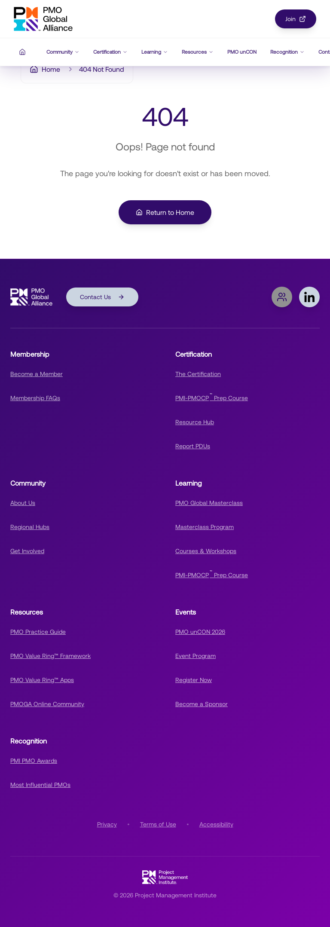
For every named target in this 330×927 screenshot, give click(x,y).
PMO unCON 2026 (200, 631)
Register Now (193, 679)
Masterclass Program (204, 526)
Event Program (195, 655)
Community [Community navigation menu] (62, 52)
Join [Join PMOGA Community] (295, 18)
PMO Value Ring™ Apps (42, 679)
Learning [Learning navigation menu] (154, 52)
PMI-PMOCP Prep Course (211, 396)
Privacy (107, 824)
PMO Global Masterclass (209, 502)
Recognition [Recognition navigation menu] (287, 52)
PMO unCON (242, 52)
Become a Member (36, 373)
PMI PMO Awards (33, 760)
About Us (22, 502)
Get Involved (27, 551)
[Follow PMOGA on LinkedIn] (309, 297)
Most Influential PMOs (40, 784)
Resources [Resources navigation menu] (198, 52)
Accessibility (216, 824)
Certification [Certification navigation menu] (110, 52)
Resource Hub (194, 422)
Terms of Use (158, 824)
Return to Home (165, 212)
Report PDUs (192, 446)
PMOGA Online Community (47, 704)
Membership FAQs (35, 398)
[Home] (22, 52)
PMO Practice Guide (38, 631)
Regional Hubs (29, 526)
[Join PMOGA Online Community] (282, 297)
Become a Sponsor (201, 704)
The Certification (198, 373)
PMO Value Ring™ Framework (50, 655)
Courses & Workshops (205, 551)
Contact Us (102, 297)
